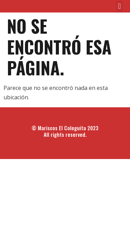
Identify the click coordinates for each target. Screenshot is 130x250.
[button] (119, 6)
